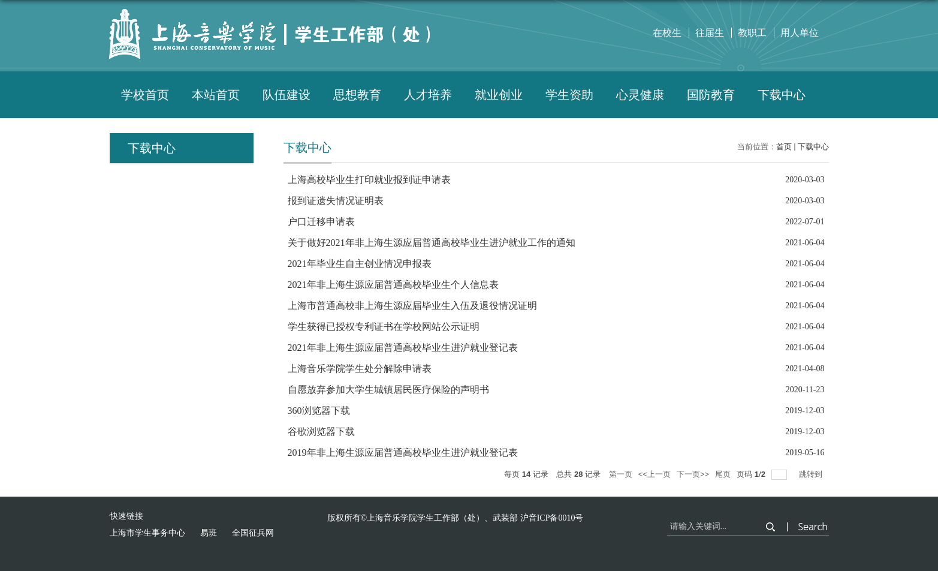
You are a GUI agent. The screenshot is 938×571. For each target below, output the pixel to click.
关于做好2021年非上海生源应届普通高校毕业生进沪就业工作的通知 (431, 243)
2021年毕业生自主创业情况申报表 (360, 264)
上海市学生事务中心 (147, 532)
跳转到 (812, 474)
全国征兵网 (253, 532)
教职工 (752, 33)
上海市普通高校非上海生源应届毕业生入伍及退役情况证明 (412, 305)
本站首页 (216, 94)
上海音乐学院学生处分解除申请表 (360, 368)
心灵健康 (640, 94)
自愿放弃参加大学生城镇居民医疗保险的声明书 (388, 389)
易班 (208, 532)
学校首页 (145, 94)
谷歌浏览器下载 (321, 431)
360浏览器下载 (319, 410)
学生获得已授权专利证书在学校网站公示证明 (383, 326)
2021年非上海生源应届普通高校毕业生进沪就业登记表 (403, 347)
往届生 (709, 33)
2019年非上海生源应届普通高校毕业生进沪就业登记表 (403, 452)
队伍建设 (286, 94)
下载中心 (782, 94)
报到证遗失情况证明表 (336, 201)
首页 (784, 146)
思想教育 (357, 94)
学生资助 (569, 94)
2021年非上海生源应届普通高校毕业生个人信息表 (393, 285)
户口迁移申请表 (321, 222)
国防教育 (711, 94)
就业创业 (499, 94)
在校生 (667, 33)
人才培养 (428, 94)
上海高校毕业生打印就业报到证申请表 (369, 180)
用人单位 (799, 33)
